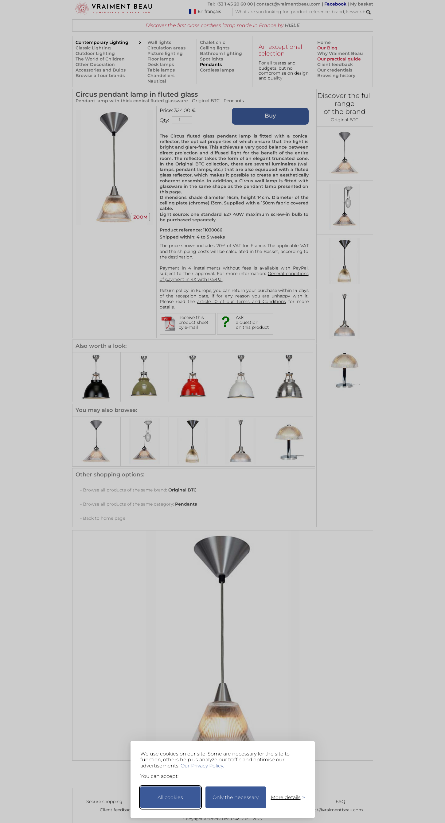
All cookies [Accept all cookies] (170, 797)
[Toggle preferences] (285, 797)
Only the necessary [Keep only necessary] (236, 797)
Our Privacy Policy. (202, 766)
